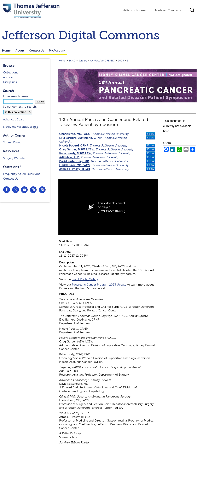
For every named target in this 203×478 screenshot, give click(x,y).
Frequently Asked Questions (21, 173)
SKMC (72, 60)
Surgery (83, 60)
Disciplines (10, 82)
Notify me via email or (20, 126)
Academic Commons (168, 10)
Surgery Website (14, 158)
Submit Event (12, 142)
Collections (10, 72)
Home (61, 60)
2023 (121, 60)
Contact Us (10, 178)
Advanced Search (14, 119)
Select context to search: (20, 106)
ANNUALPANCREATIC (102, 60)
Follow (150, 133)
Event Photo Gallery (85, 279)
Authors (8, 77)
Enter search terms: (16, 96)
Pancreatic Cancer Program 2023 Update (99, 284)
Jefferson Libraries (134, 10)
